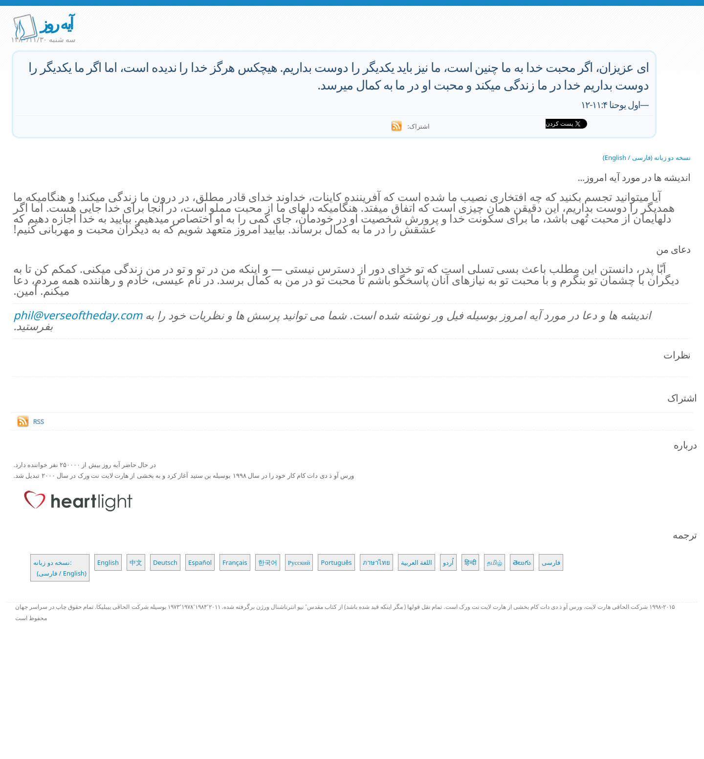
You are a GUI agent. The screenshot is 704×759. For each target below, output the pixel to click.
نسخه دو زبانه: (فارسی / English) (59, 568)
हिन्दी (470, 562)
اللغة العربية (416, 562)
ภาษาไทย (376, 562)
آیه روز (56, 23)
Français (234, 562)
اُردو (448, 562)
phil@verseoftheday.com (77, 315)
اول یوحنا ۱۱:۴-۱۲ (610, 104)
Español (200, 562)
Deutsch (165, 562)
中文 (136, 562)
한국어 (267, 562)
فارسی (551, 562)
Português (336, 562)
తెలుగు (522, 562)
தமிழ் (494, 562)
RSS (38, 421)
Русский (299, 562)
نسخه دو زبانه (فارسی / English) (647, 157)
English (108, 562)
